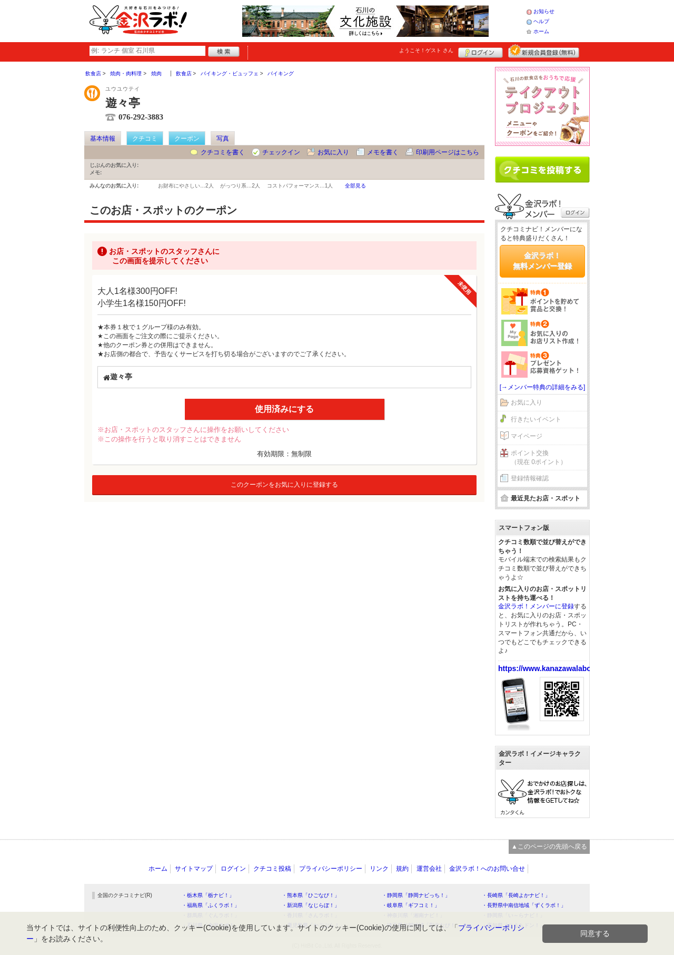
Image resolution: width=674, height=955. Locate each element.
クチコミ (144, 138)
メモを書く (383, 152)
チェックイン (281, 152)
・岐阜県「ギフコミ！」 (411, 905)
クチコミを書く (223, 152)
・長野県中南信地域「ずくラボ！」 (524, 905)
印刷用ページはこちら (447, 152)
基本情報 (102, 138)
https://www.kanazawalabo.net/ (552, 668)
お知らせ (543, 11)
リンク (379, 868)
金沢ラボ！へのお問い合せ (487, 868)
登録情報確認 (530, 478)
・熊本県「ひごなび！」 (311, 895)
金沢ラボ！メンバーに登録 (536, 606)
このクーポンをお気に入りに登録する (284, 484)
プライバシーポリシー (330, 868)
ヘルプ (541, 21)
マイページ (526, 436)
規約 (402, 868)
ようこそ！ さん (426, 50)
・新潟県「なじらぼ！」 (311, 905)
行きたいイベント (536, 419)
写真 (222, 138)
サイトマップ (194, 868)
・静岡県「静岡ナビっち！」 (416, 895)
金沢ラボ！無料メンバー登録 (542, 260)
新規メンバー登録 (543, 51)
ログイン (480, 51)
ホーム (541, 31)
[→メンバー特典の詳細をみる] (543, 387)
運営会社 (429, 868)
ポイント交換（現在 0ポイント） (539, 457)
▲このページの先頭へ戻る (549, 846)
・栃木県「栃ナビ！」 (208, 895)
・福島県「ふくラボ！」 (211, 905)
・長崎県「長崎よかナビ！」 (516, 895)
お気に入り (333, 152)
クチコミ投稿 (272, 868)
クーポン (187, 138)
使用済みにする (284, 409)
